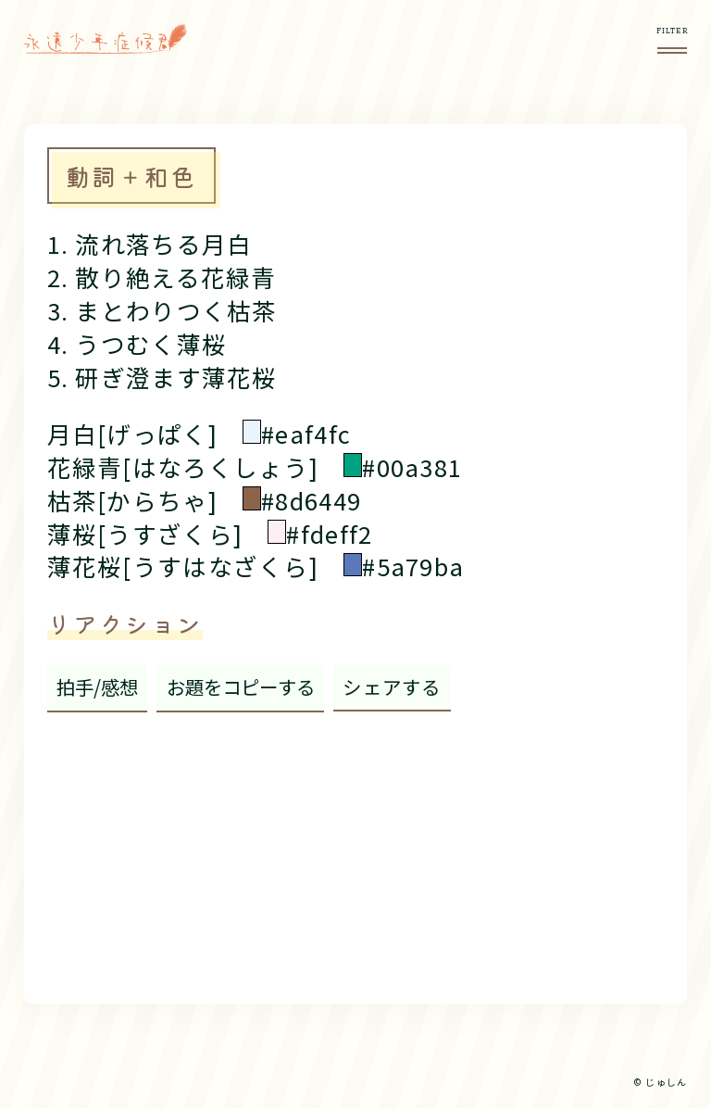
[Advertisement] (356, 851)
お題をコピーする (241, 686)
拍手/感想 (97, 686)
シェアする (392, 686)
